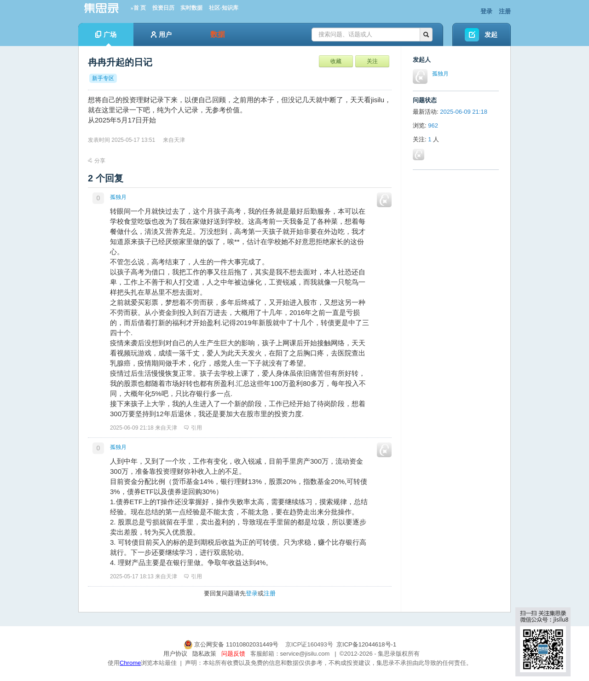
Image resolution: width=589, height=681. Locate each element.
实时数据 (191, 8)
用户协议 (175, 653)
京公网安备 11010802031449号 (232, 644)
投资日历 (163, 8)
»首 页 (138, 8)
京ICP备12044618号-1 (366, 644)
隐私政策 (204, 653)
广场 (105, 38)
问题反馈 (233, 653)
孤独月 (118, 197)
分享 (96, 160)
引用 (193, 428)
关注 (372, 61)
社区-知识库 (223, 8)
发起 (491, 34)
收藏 (335, 61)
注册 (505, 11)
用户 (161, 34)
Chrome (130, 662)
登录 (486, 11)
